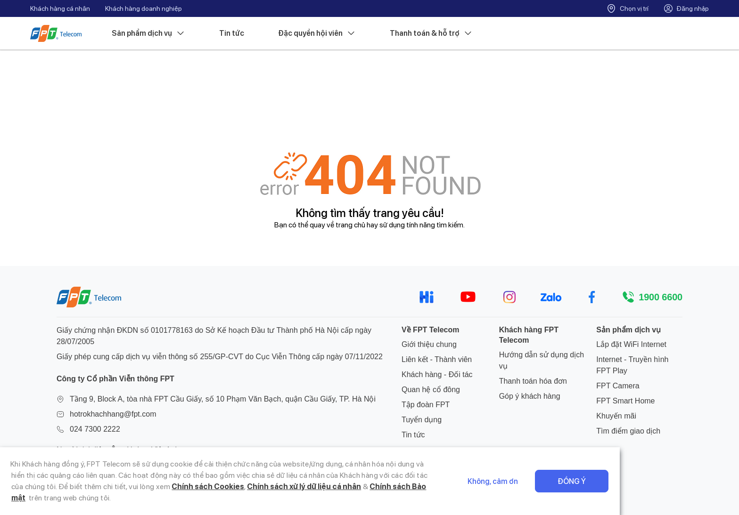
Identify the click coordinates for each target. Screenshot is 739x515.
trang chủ (350, 224)
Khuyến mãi (616, 416)
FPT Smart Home (625, 401)
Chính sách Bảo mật (280, 497)
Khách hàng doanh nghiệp (143, 8)
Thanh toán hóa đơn (533, 381)
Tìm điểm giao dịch (628, 431)
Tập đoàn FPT (426, 405)
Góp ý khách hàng (529, 396)
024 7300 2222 (95, 429)
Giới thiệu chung (429, 344)
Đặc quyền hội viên (317, 33)
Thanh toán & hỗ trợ (431, 33)
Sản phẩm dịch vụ (148, 33)
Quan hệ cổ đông (431, 390)
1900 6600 (660, 297)
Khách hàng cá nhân (60, 8)
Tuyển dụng (422, 420)
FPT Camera (617, 386)
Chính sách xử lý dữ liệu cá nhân (178, 497)
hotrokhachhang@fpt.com (113, 414)
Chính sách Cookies (82, 497)
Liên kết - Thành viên (437, 359)
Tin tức (231, 33)
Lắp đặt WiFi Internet (631, 344)
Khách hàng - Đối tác (437, 374)
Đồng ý (672, 487)
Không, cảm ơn (593, 487)
